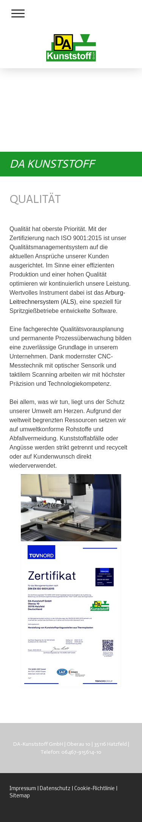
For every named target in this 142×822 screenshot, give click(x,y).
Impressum (22, 789)
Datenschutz (55, 789)
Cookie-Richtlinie (94, 789)
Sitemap (19, 796)
